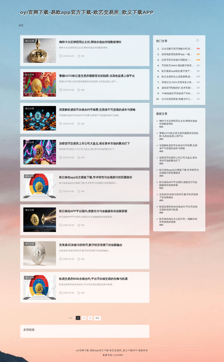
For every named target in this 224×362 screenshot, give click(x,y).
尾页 (97, 318)
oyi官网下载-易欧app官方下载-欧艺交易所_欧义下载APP (87, 12)
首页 (21, 25)
